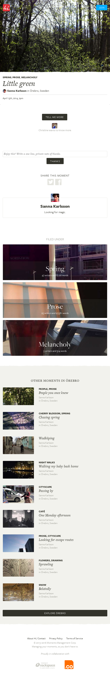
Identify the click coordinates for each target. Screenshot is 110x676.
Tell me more (55, 117)
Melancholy (29, 77)
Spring (7, 77)
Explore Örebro (55, 613)
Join (102, 7)
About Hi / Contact (36, 638)
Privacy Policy (56, 638)
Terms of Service (74, 638)
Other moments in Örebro (55, 380)
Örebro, (39, 91)
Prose (16, 77)
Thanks (55, 161)
